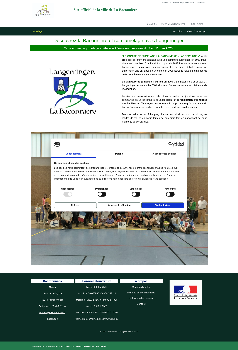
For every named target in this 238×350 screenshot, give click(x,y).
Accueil (165, 2)
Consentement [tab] (73, 153)
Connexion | (70, 346)
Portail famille (188, 2)
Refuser (75, 205)
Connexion (200, 2)
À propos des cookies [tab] (165, 153)
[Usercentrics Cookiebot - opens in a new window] (170, 144)
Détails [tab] (119, 153)
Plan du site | (101, 346)
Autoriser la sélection (119, 205)
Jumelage (201, 31)
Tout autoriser (162, 205)
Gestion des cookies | (86, 346)
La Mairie (188, 31)
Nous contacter (176, 2)
